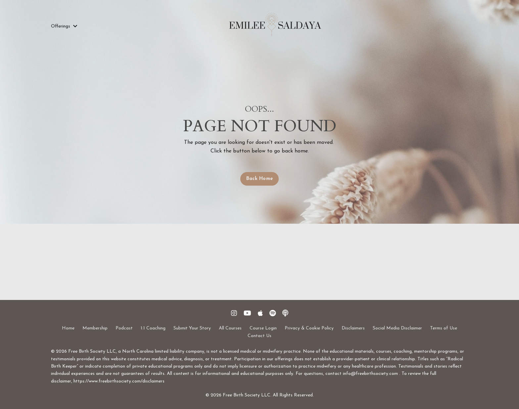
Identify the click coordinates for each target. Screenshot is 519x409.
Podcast (124, 328)
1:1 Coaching (153, 328)
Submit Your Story (192, 328)
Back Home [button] (259, 178)
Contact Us (259, 335)
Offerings (64, 26)
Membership (95, 328)
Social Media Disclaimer (397, 328)
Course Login (263, 328)
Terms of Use (443, 328)
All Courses (230, 328)
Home (68, 328)
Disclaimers (353, 328)
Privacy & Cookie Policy (309, 328)
